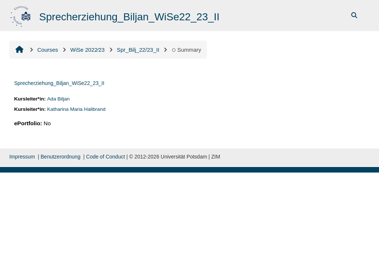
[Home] (21, 15)
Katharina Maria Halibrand (76, 109)
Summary (186, 50)
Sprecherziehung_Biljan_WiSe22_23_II (59, 83)
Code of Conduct (105, 157)
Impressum (22, 157)
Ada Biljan (58, 99)
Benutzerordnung (60, 157)
